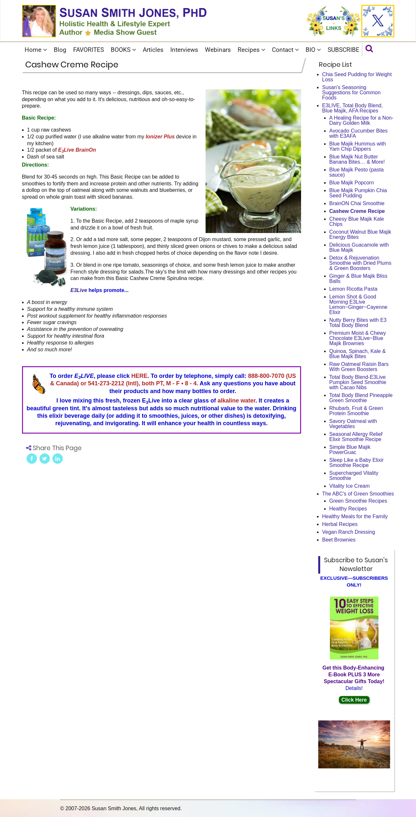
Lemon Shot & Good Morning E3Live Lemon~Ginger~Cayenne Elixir (358, 304)
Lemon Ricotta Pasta (353, 289)
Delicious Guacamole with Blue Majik (359, 247)
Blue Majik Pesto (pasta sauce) (356, 172)
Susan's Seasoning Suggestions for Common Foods (351, 92)
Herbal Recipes (339, 524)
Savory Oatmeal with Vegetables (353, 423)
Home (36, 49)
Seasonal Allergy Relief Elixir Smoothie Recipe (356, 436)
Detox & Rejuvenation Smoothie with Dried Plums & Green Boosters (360, 263)
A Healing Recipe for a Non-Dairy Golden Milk (361, 120)
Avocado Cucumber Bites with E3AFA (358, 133)
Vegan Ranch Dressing (348, 532)
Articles (153, 49)
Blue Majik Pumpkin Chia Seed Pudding (358, 193)
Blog (60, 49)
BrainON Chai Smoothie (357, 203)
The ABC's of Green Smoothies (358, 493)
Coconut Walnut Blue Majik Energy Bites (360, 234)
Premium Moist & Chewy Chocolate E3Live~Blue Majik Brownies (357, 338)
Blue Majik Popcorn (351, 182)
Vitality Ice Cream (349, 486)
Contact (285, 49)
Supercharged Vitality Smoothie (353, 475)
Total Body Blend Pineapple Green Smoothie (361, 397)
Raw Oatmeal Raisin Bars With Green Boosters (358, 366)
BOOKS (123, 49)
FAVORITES (88, 49)
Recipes (251, 49)
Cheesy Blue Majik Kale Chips (356, 221)
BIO (313, 49)
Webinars (218, 49)
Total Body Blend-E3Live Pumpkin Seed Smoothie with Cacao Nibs (357, 382)
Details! (354, 688)
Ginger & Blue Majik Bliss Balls (358, 278)
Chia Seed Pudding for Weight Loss (357, 77)
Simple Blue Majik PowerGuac (349, 449)
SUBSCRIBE (343, 49)
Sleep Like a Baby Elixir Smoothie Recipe (356, 462)
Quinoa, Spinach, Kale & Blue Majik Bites (357, 353)
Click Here (354, 700)
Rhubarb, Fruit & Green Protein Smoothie (356, 410)
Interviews (184, 49)
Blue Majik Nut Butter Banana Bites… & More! (357, 159)
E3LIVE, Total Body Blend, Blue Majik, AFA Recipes (352, 108)
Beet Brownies (338, 540)
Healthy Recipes (348, 508)
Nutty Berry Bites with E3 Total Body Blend (358, 322)
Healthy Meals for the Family (355, 516)
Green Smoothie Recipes (358, 501)
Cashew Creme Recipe (357, 211)
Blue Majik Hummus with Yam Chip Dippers (357, 146)
